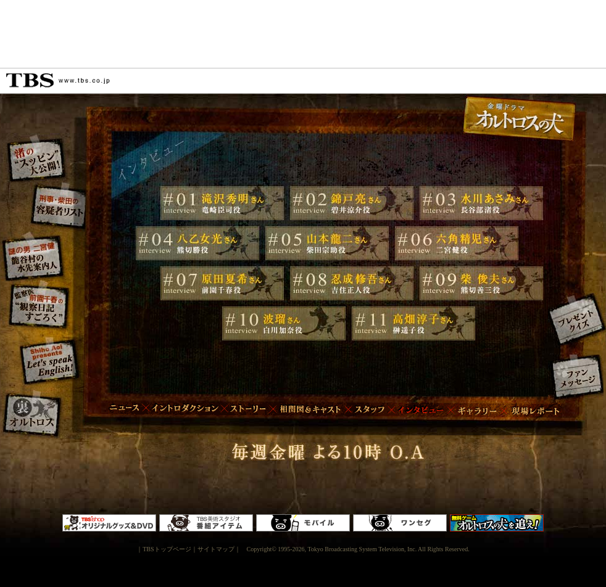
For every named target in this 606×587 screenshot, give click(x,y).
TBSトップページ (167, 549)
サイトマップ (216, 549)
